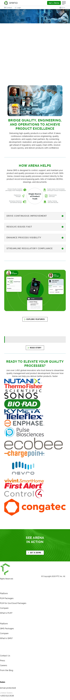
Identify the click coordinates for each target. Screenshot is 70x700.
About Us (4, 650)
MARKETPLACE (7, 645)
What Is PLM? (6, 613)
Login (18, 8)
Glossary (4, 675)
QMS (2, 618)
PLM (2, 588)
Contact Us (5, 655)
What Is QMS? (6, 638)
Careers (3, 665)
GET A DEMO (35, 553)
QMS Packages (7, 628)
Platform (4, 593)
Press (2, 660)
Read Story (35, 348)
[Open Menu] (64, 3)
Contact (9, 8)
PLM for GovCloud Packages (13, 603)
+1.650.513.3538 (7, 696)
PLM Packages (7, 598)
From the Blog (6, 670)
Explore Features (35, 319)
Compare (4, 608)
